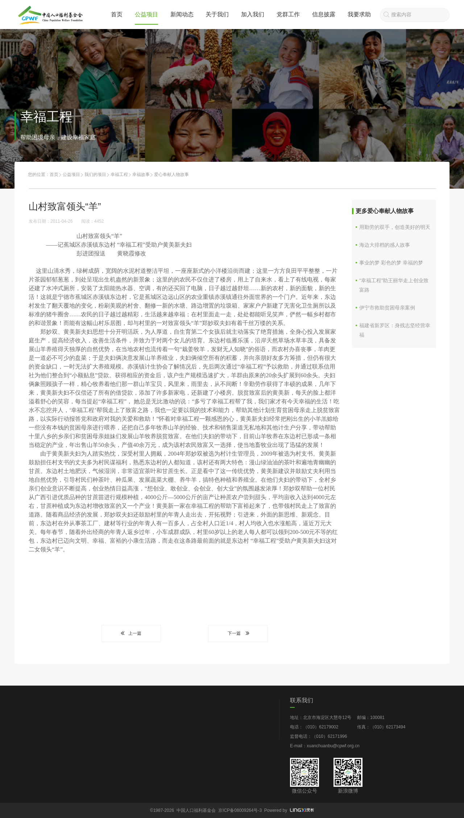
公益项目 (146, 14)
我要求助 (359, 14)
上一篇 (131, 633)
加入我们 (252, 14)
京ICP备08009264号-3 (240, 810)
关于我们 (217, 14)
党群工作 (288, 14)
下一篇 (238, 633)
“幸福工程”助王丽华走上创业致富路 (393, 285)
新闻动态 (182, 14)
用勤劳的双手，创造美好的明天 (394, 227)
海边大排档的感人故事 (384, 245)
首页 (117, 14)
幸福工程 (119, 174)
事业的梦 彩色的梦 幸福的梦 (391, 263)
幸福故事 (141, 174)
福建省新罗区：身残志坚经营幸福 (394, 330)
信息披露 (323, 14)
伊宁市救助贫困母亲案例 (387, 308)
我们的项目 (95, 174)
